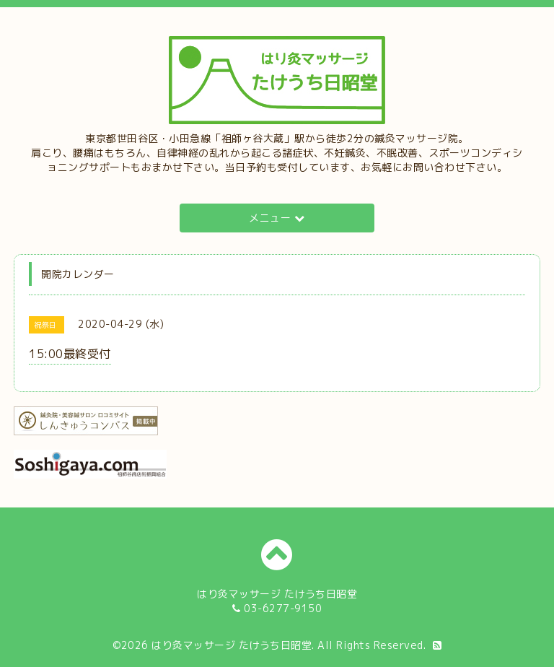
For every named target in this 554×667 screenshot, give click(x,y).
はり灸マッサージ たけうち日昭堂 (231, 645)
